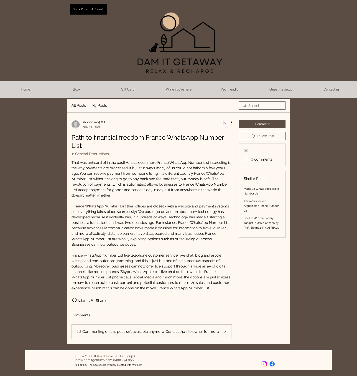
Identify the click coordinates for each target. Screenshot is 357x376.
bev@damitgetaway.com (93, 360)
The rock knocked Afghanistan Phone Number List (261, 205)
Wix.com (137, 364)
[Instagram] (264, 364)
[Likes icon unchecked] (74, 300)
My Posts (99, 105)
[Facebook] (272, 364)
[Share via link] (97, 300)
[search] (262, 105)
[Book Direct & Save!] (88, 9)
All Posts (78, 105)
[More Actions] (229, 122)
